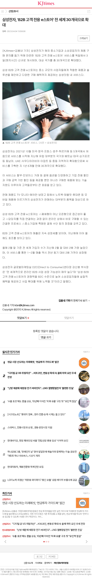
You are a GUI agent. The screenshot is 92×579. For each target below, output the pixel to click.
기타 (24, 38)
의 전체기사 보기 (73, 300)
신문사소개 (28, 563)
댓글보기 (23, 317)
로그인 (39, 556)
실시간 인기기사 (11, 351)
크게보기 (84, 38)
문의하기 (48, 563)
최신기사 (7, 493)
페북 (5, 38)
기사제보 (38, 563)
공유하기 (89, 11)
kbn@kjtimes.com (24, 305)
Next (86, 541)
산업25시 (13, 11)
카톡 (17, 38)
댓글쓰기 (69, 317)
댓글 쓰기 (46, 337)
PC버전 (52, 556)
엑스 (11, 38)
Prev (5, 541)
